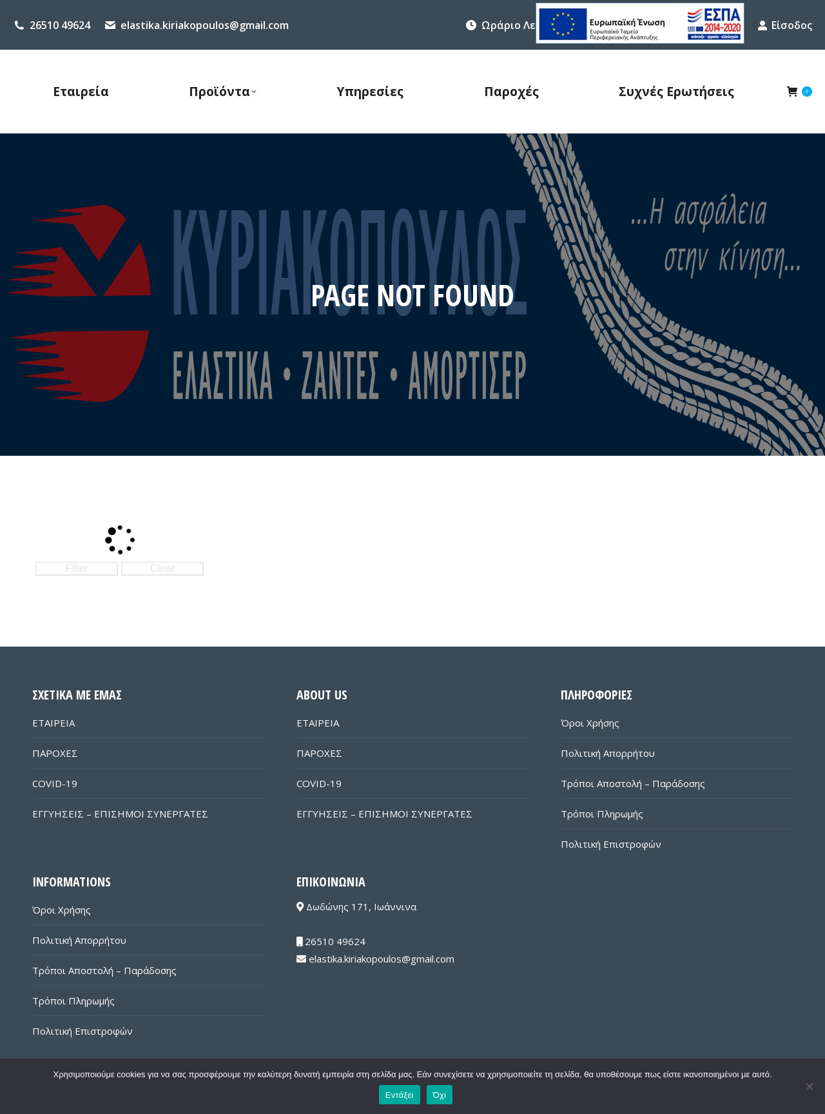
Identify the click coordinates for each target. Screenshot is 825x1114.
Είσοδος (784, 25)
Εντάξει (399, 1095)
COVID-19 (54, 783)
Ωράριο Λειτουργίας (534, 25)
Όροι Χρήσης (590, 722)
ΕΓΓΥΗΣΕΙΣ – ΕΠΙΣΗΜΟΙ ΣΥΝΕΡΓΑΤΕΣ (120, 813)
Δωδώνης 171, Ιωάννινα (356, 906)
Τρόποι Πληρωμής (602, 813)
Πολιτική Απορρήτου (608, 753)
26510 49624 (60, 25)
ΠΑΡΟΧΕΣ (55, 753)
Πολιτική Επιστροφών (611, 843)
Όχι (440, 1095)
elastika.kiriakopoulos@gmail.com (205, 25)
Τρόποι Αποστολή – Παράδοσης (633, 783)
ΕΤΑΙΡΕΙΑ (53, 722)
